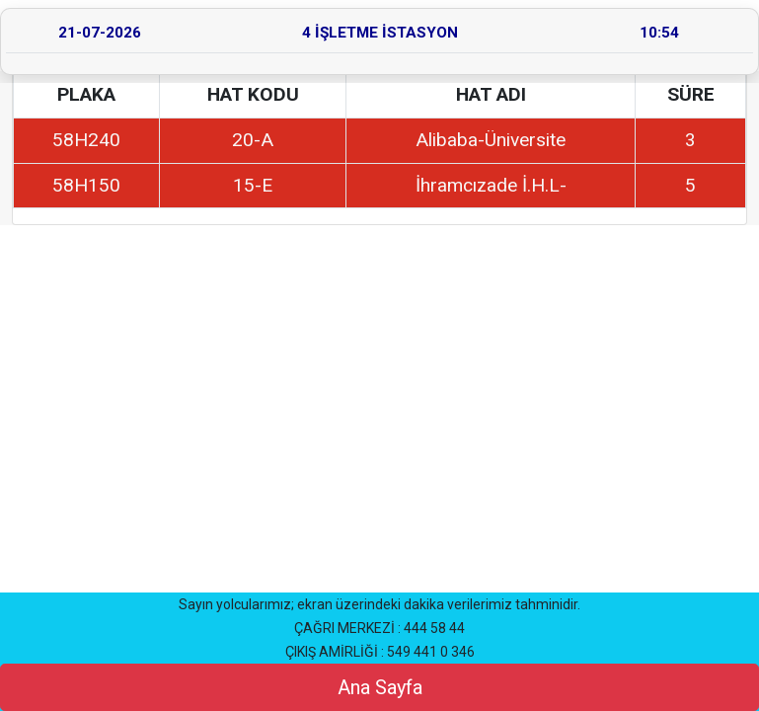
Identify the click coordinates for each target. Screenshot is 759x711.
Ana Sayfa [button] (380, 687)
